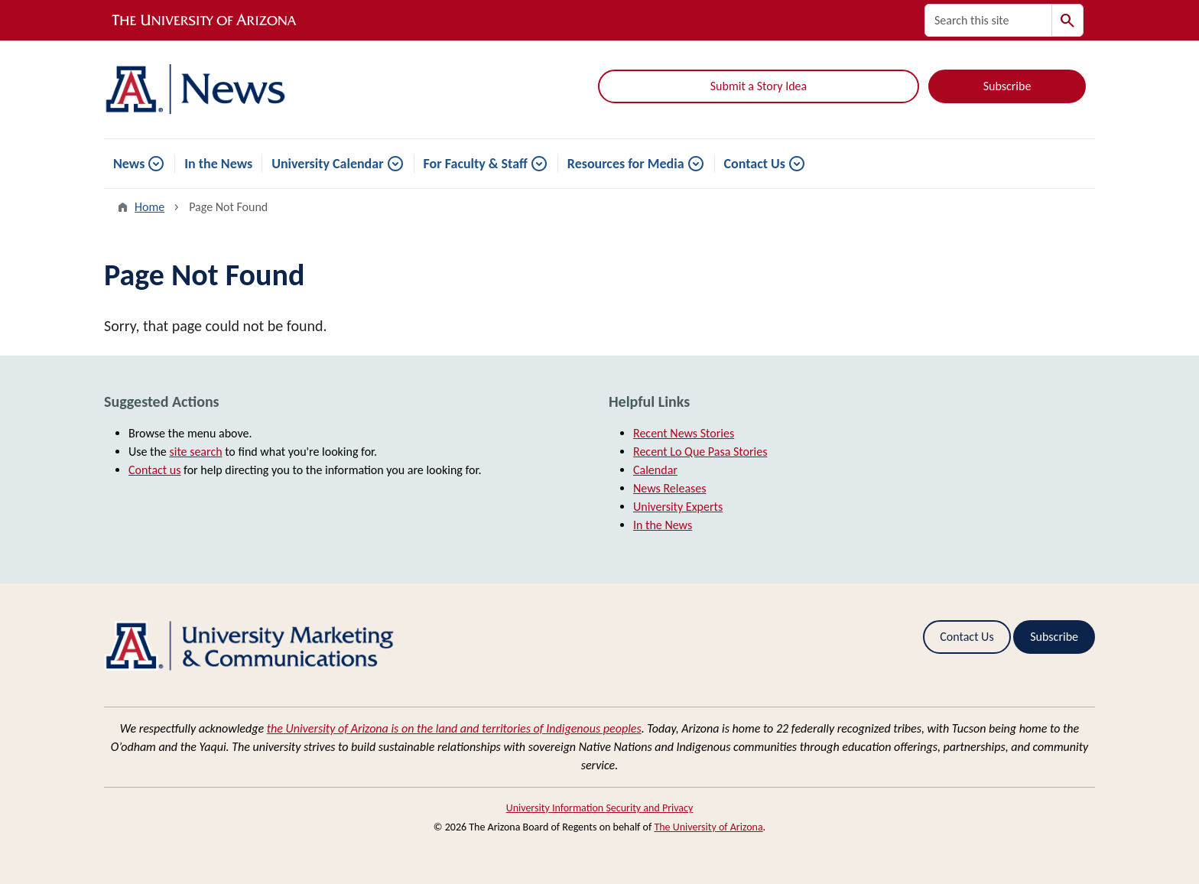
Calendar (655, 470)
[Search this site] (988, 20)
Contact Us (754, 163)
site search (195, 451)
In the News (218, 163)
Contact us (154, 470)
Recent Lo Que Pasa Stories (700, 451)
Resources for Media (625, 163)
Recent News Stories (683, 433)
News (129, 163)
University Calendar (327, 163)
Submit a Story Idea (758, 86)
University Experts (678, 506)
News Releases (670, 488)
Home (149, 207)
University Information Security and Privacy (600, 807)
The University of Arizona (708, 827)
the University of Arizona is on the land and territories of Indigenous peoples (454, 728)
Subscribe (1007, 86)
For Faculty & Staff (476, 163)
